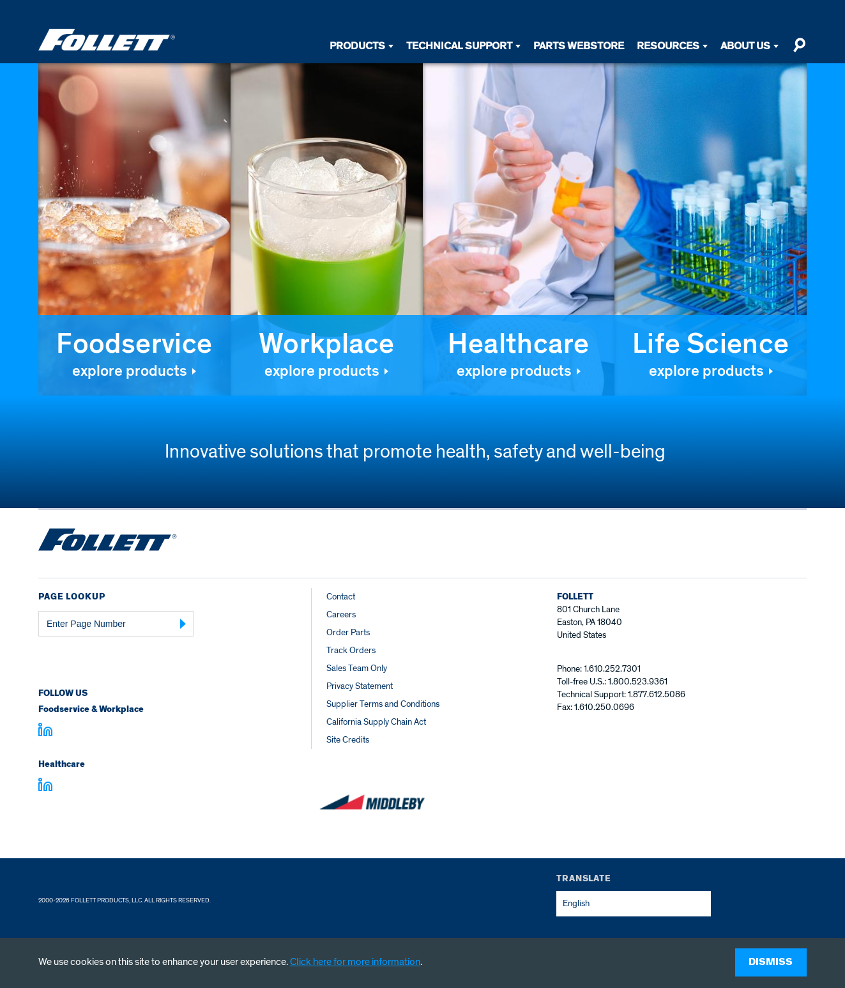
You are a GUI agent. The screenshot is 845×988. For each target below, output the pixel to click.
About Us (745, 45)
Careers (341, 614)
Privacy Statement (359, 686)
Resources (668, 45)
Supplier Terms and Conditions (382, 704)
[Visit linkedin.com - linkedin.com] (45, 787)
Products (357, 45)
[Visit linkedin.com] (45, 732)
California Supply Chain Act (376, 721)
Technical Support (459, 45)
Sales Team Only (356, 668)
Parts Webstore (578, 45)
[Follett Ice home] (107, 542)
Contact (340, 596)
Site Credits (347, 739)
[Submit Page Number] (183, 624)
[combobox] (633, 903)
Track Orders (351, 650)
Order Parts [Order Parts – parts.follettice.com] (348, 632)
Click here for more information (355, 961)
